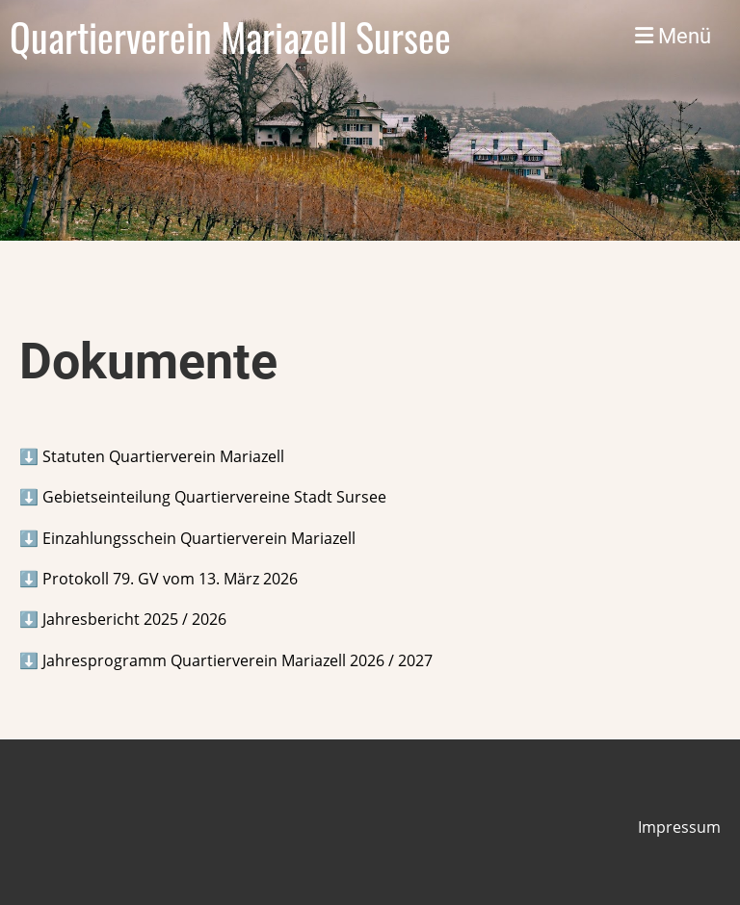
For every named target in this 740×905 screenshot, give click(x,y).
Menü (673, 36)
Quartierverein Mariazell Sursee (230, 37)
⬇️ (151, 456)
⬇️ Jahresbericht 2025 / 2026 (122, 619)
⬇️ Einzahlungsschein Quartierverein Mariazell (187, 538)
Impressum (679, 827)
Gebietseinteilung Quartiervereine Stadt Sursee (212, 496)
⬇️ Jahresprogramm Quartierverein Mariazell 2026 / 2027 (226, 660)
